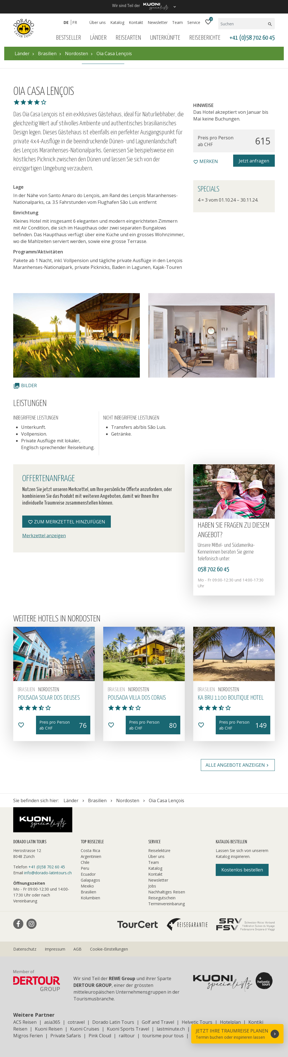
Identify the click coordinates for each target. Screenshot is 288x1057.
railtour (127, 1036)
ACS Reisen (25, 1022)
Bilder (25, 385)
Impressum (55, 949)
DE (66, 22)
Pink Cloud (100, 1036)
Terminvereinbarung (166, 903)
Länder (98, 38)
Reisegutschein (162, 897)
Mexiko (87, 886)
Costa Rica (90, 850)
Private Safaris (65, 1036)
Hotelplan (230, 1022)
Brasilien (88, 892)
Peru (85, 868)
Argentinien (91, 856)
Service (193, 22)
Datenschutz (24, 949)
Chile (85, 862)
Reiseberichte (204, 38)
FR (74, 22)
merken (205, 161)
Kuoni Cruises (84, 1029)
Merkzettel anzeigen (44, 535)
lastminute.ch (171, 1029)
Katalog (117, 22)
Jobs (152, 886)
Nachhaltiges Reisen (166, 892)
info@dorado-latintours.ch (48, 872)
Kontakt (136, 22)
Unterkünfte (165, 38)
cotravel (76, 1022)
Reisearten (128, 38)
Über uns (97, 22)
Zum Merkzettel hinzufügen (66, 522)
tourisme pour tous (163, 1036)
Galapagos (90, 880)
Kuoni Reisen (48, 1029)
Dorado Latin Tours (113, 1022)
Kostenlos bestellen (242, 870)
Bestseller (68, 38)
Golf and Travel (158, 1022)
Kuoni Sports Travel (128, 1029)
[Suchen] (242, 23)
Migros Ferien (28, 1036)
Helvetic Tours (197, 1022)
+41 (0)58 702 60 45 (252, 38)
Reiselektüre (159, 850)
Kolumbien (90, 897)
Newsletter (158, 22)
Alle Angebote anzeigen (238, 765)
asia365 (52, 1022)
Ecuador (88, 874)
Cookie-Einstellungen (109, 949)
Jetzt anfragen (254, 161)
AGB (77, 949)
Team (177, 22)
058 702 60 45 (213, 569)
